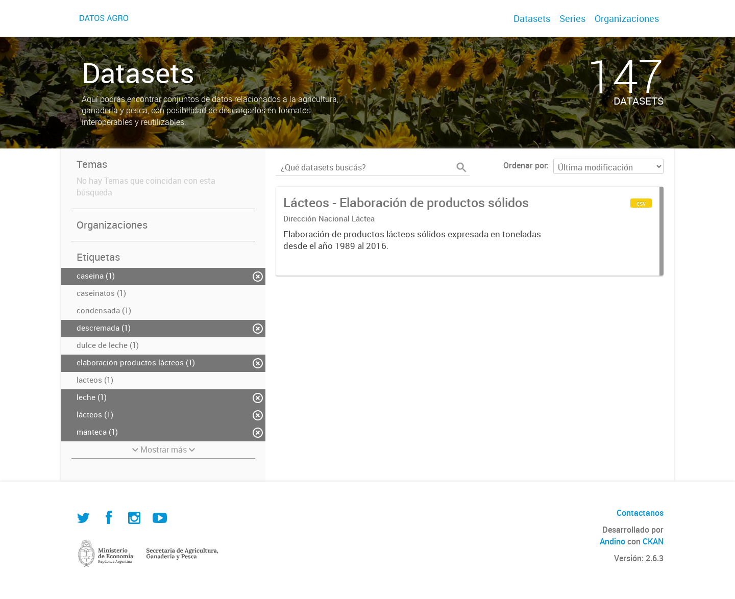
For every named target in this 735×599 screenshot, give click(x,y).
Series (572, 18)
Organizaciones (627, 18)
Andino (612, 541)
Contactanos (640, 512)
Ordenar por (525, 165)
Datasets (531, 18)
